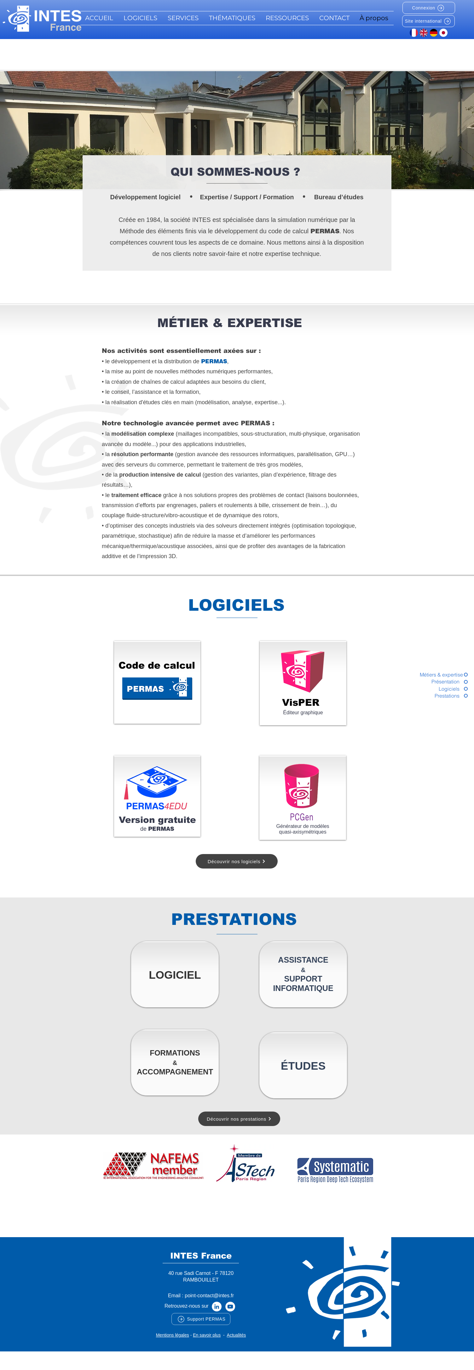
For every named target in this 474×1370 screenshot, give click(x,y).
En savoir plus (207, 1335)
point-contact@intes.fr (209, 1295)
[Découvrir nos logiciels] (237, 861)
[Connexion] (428, 8)
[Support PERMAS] (200, 1319)
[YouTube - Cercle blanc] (230, 1306)
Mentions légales (172, 1335)
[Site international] (428, 21)
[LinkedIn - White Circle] (217, 1306)
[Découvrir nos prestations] (239, 1119)
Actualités (236, 1335)
